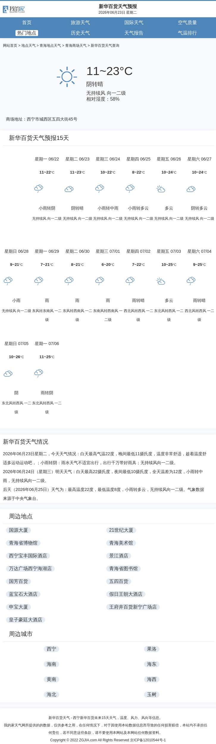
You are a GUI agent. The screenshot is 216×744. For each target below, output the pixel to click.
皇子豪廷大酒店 (25, 619)
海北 (51, 694)
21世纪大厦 (121, 530)
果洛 (151, 648)
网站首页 (10, 45)
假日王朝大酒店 (126, 594)
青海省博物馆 (23, 542)
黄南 (51, 679)
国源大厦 (18, 530)
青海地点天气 (50, 45)
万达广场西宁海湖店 (30, 568)
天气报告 (133, 32)
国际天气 (133, 22)
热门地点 (26, 32)
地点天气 (28, 45)
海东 (151, 664)
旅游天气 (80, 22)
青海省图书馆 (123, 568)
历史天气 (80, 32)
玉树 (151, 694)
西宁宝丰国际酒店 (28, 555)
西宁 (51, 648)
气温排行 (187, 32)
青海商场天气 (76, 45)
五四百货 (118, 581)
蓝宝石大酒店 (23, 594)
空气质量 (187, 22)
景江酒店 (118, 555)
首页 (27, 22)
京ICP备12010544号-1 (148, 740)
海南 (51, 664)
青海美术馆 (121, 542)
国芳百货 (18, 581)
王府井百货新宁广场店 (133, 606)
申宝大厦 (18, 606)
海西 (151, 679)
